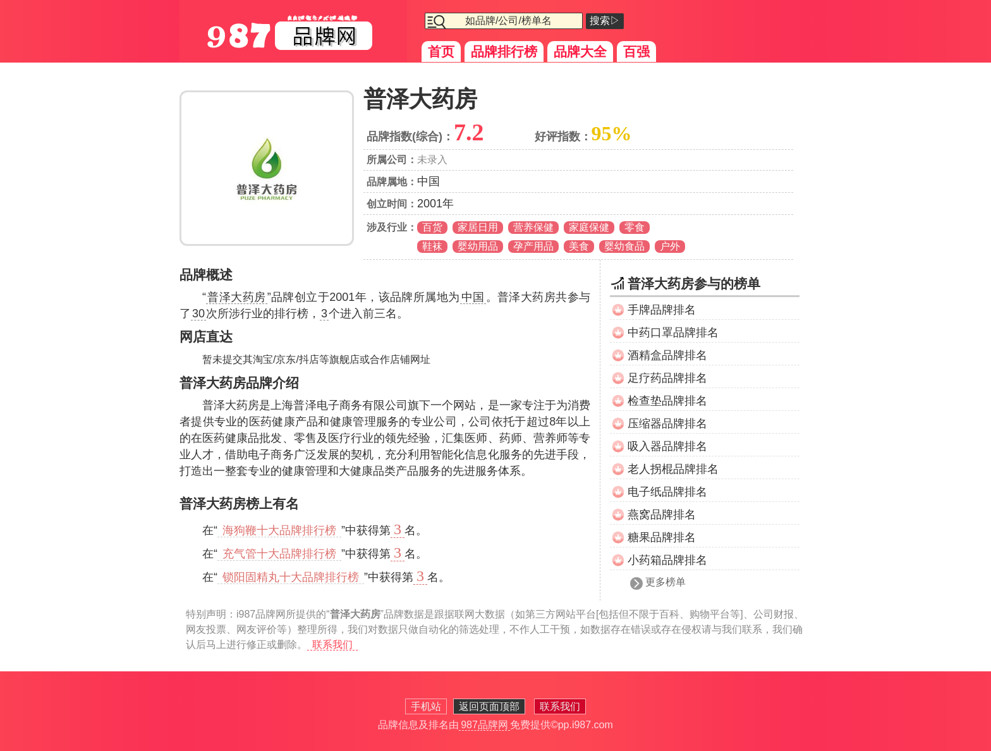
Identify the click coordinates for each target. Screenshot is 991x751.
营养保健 (533, 227)
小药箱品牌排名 (667, 560)
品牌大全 (580, 51)
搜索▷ (605, 20)
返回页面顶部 (489, 706)
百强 (636, 51)
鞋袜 (432, 246)
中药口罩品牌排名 (673, 332)
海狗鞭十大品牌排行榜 (279, 530)
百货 (432, 227)
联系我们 (332, 644)
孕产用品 (533, 246)
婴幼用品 (478, 246)
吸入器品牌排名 (667, 446)
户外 (670, 246)
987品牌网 (484, 724)
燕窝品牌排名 (662, 514)
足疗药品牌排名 (667, 378)
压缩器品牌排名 (667, 423)
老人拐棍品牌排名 (673, 469)
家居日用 (478, 227)
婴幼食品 (624, 246)
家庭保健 (589, 227)
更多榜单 (665, 582)
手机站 (426, 706)
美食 (579, 246)
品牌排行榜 (504, 51)
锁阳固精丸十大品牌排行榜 (290, 577)
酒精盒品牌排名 (667, 355)
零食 (634, 227)
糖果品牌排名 (662, 537)
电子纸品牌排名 (667, 491)
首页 (441, 51)
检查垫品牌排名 (667, 400)
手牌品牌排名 (662, 309)
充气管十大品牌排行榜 (279, 553)
